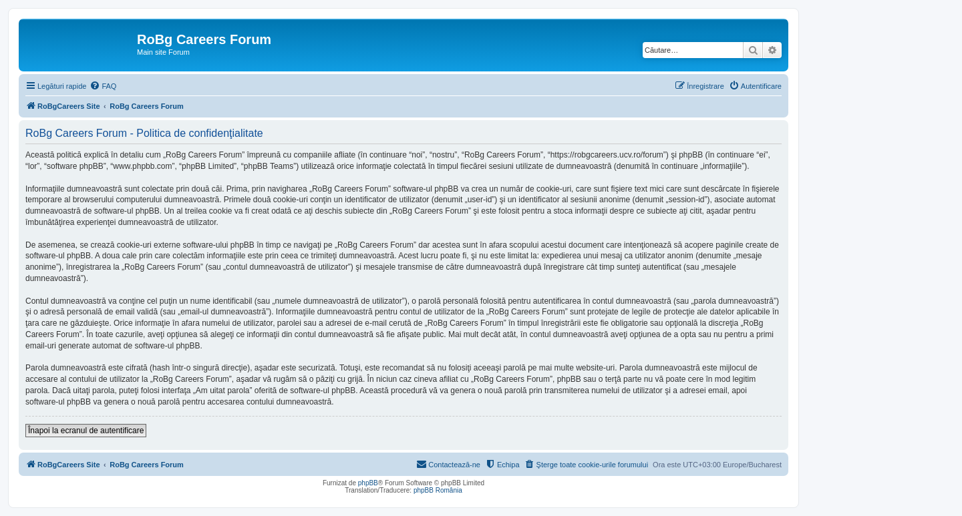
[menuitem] (103, 86)
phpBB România (438, 490)
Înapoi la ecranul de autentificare (86, 430)
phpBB (368, 483)
